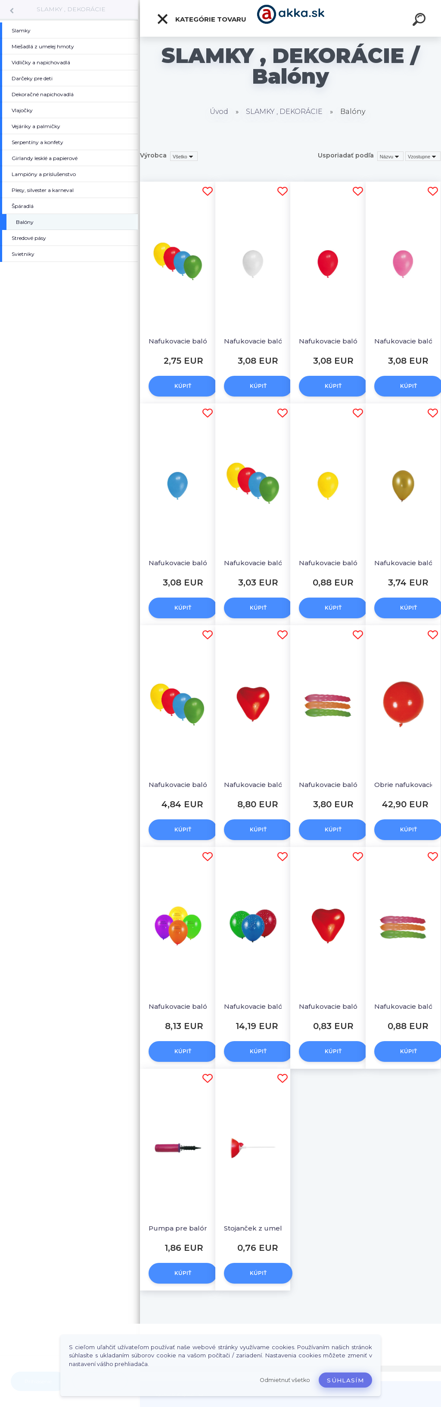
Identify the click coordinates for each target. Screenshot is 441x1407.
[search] (420, 21)
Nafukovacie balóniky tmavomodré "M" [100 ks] (186, 563)
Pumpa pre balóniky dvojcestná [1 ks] (186, 1228)
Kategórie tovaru (201, 19)
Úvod (219, 111)
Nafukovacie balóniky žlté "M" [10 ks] (336, 563)
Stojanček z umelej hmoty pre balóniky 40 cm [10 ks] (261, 1228)
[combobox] (390, 156)
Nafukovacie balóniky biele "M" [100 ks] (261, 341)
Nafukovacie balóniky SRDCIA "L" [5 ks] (336, 1006)
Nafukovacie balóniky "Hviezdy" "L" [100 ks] (261, 1006)
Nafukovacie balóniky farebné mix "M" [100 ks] (261, 563)
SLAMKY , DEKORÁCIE (71, 9)
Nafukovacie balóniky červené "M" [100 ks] (336, 341)
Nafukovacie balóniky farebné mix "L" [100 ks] (186, 785)
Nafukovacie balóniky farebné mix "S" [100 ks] (186, 341)
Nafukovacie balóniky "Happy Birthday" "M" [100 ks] (186, 1006)
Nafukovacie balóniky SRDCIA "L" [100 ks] (261, 785)
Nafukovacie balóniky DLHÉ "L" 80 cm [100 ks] (336, 785)
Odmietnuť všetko (285, 1380)
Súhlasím (345, 1380)
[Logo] (290, 18)
